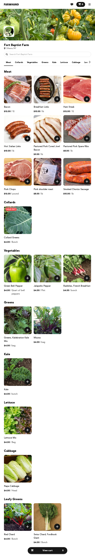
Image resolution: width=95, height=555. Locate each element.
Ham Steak (68, 107)
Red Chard (9, 534)
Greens (45, 62)
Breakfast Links (41, 107)
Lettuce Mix (10, 437)
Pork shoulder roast (43, 189)
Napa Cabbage (11, 486)
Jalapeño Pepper (42, 286)
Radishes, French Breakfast (76, 286)
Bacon (7, 107)
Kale (54, 62)
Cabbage (76, 62)
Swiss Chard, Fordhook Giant (45, 536)
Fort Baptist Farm (16, 45)
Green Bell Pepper (13, 286)
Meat (8, 62)
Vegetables (32, 62)
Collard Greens (11, 237)
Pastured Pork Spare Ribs (76, 146)
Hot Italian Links (12, 146)
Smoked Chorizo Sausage (76, 189)
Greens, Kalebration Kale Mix (16, 339)
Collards (19, 62)
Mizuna (37, 337)
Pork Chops (10, 189)
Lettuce (64, 62)
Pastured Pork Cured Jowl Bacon (47, 148)
